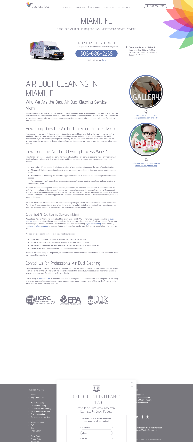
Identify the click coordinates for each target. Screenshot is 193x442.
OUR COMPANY (124, 7)
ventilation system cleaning (37, 226)
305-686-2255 (96, 53)
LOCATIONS (95, 7)
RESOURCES (109, 7)
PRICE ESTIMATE (81, 7)
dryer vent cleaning (93, 224)
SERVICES (67, 7)
